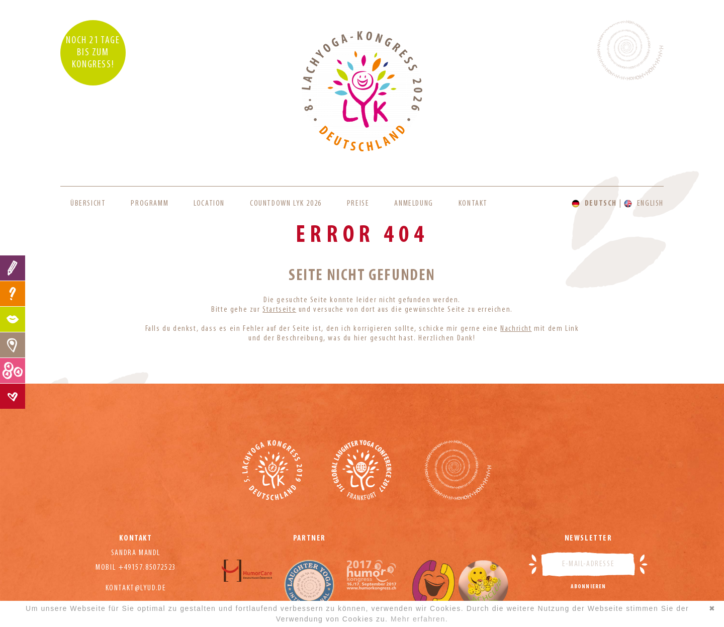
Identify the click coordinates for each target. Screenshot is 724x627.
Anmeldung (413, 204)
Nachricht (515, 329)
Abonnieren (588, 587)
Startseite (279, 310)
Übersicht (88, 204)
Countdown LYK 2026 (286, 204)
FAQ (12, 293)
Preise (358, 204)
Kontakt (473, 204)
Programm (149, 204)
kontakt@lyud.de (136, 588)
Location (209, 204)
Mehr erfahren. (419, 619)
